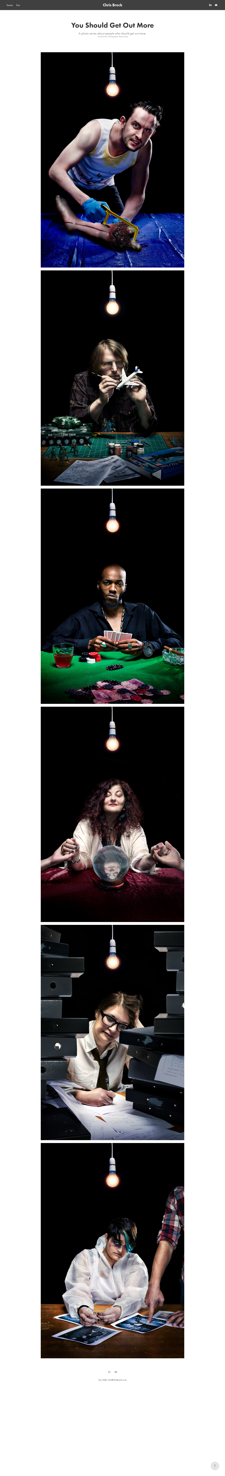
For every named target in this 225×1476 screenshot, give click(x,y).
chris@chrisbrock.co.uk (117, 1380)
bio (18, 5)
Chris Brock (112, 5)
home (10, 5)
